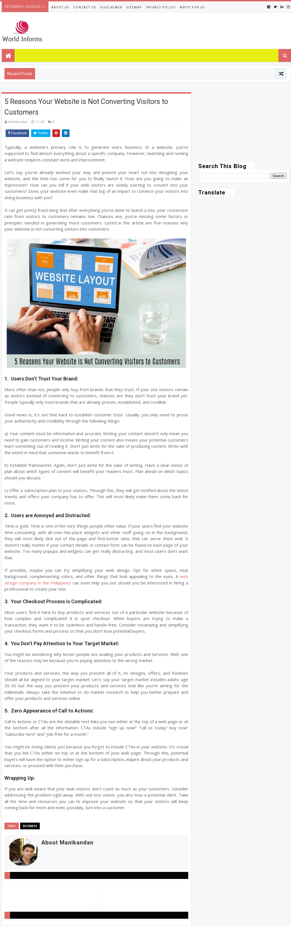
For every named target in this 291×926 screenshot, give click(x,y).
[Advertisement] (244, 127)
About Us (60, 7)
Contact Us (84, 7)
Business (30, 826)
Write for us (192, 7)
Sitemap (134, 7)
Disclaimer (111, 7)
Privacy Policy (161, 7)
